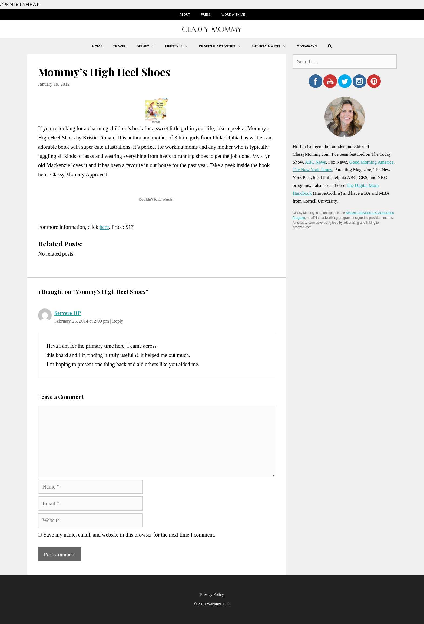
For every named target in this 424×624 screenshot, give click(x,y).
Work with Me (233, 15)
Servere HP (67, 313)
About (184, 15)
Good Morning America (371, 162)
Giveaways (307, 46)
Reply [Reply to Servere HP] (117, 321)
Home (97, 46)
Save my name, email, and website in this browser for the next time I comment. (129, 535)
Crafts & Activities (222, 46)
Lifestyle (179, 46)
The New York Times (312, 169)
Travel (119, 46)
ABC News (315, 162)
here (104, 227)
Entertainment (271, 46)
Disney (148, 46)
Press (206, 15)
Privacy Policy (212, 594)
